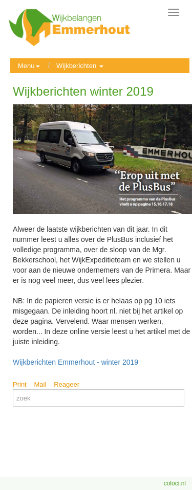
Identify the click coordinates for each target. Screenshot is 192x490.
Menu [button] (29, 66)
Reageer (66, 384)
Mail (40, 384)
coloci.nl (175, 483)
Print (20, 384)
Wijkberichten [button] (79, 66)
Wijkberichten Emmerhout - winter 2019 (75, 362)
